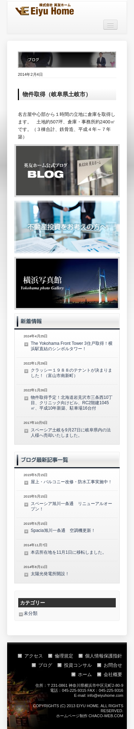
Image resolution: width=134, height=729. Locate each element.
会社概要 (113, 674)
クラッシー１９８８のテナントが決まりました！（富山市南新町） (71, 373)
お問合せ (113, 665)
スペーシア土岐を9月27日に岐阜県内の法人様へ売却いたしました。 (71, 432)
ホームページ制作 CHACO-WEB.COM (89, 716)
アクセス (33, 656)
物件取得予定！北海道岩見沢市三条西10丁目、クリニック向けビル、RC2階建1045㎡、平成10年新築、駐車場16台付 (72, 403)
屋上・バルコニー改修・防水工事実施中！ (71, 481)
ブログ (45, 665)
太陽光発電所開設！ (50, 573)
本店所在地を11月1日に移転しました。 (68, 552)
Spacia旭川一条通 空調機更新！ (63, 530)
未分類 (31, 613)
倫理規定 (64, 656)
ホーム (85, 674)
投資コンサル (78, 665)
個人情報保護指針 (103, 656)
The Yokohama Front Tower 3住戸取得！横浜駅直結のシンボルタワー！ (72, 346)
